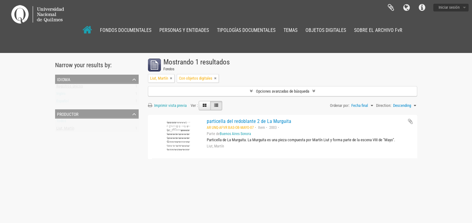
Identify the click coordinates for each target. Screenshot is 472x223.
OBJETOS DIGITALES (325, 30)
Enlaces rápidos (422, 7)
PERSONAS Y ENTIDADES (184, 30)
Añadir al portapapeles (410, 121)
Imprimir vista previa (167, 105)
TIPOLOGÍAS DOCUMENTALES (246, 30)
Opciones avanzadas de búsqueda (282, 91)
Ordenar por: (339, 105)
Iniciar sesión (449, 7)
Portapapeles (391, 7)
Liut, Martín (65, 129)
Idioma (406, 7)
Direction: (383, 105)
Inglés (61, 95)
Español (62, 102)
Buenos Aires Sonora (235, 134)
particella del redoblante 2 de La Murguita (249, 121)
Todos (61, 122)
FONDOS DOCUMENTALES (125, 30)
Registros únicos (69, 87)
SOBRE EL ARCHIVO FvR (378, 30)
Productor (67, 113)
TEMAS (290, 30)
